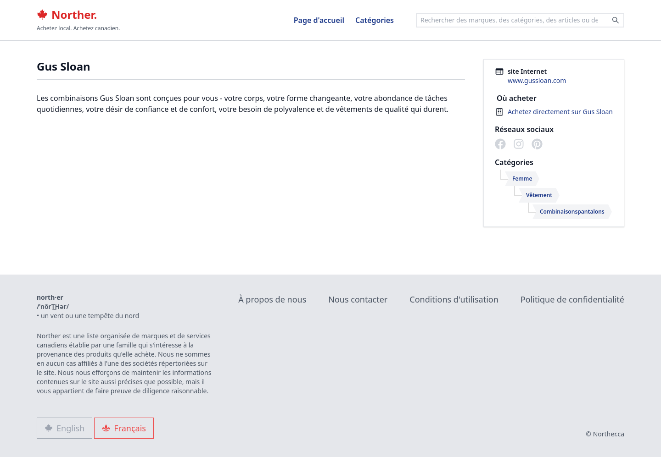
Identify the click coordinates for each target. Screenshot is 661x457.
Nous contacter (357, 299)
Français (124, 428)
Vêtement (539, 195)
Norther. (67, 14)
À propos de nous (272, 299)
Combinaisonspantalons (572, 211)
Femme (522, 178)
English (64, 428)
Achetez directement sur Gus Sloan (560, 111)
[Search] (615, 20)
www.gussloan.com (537, 80)
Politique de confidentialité (572, 299)
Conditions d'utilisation (454, 299)
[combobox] (520, 20)
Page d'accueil (319, 20)
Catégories (374, 20)
